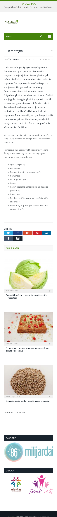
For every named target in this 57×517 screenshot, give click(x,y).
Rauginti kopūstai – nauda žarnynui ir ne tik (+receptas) (29, 7)
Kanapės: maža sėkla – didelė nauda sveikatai (27, 401)
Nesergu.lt (15, 59)
